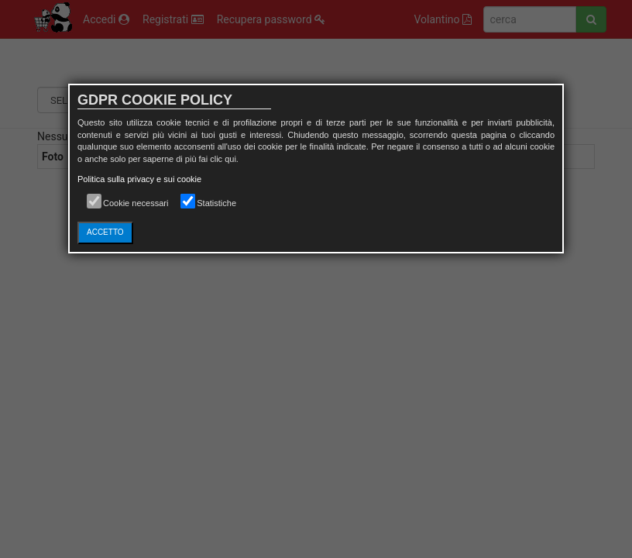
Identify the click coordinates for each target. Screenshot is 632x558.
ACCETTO (105, 232)
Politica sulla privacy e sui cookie (139, 179)
